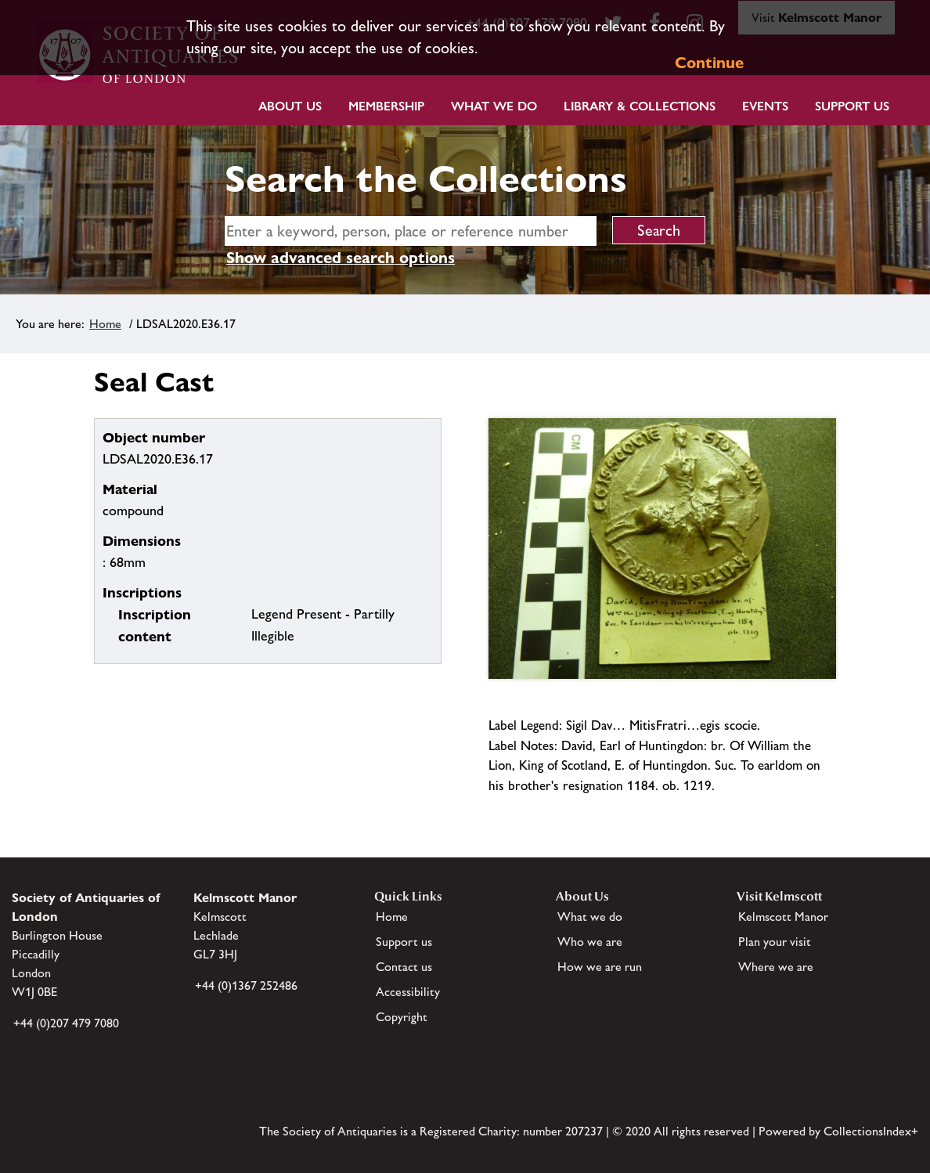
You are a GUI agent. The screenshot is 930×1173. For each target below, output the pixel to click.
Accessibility (408, 991)
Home (105, 323)
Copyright (401, 1016)
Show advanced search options (340, 257)
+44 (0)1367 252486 (246, 985)
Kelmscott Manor (783, 916)
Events (765, 106)
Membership (386, 106)
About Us (290, 106)
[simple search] (411, 231)
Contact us (404, 966)
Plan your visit (774, 941)
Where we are (775, 966)
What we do (494, 106)
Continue (709, 62)
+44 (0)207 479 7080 (66, 1023)
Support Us (852, 106)
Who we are (589, 941)
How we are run (599, 966)
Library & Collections (640, 106)
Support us (404, 941)
